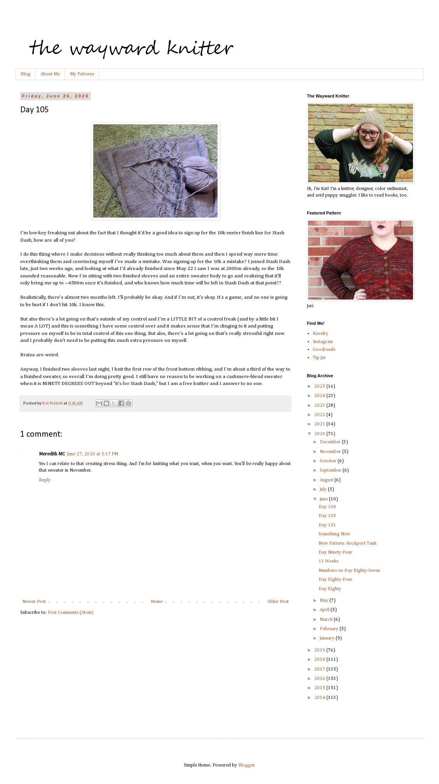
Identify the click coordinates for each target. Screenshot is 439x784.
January (328, 638)
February (330, 629)
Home (156, 601)
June (324, 499)
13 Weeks (328, 561)
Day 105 (327, 516)
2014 (320, 697)
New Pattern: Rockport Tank (347, 543)
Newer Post (34, 601)
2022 (320, 415)
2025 (320, 386)
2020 (320, 434)
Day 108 (327, 507)
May (324, 600)
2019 (320, 650)
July (324, 489)
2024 (320, 396)
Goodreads (324, 349)
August (327, 480)
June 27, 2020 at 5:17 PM (92, 454)
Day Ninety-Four (335, 552)
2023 (320, 405)
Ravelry (320, 333)
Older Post (278, 601)
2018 (320, 659)
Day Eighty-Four (335, 579)
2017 (320, 669)
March (327, 619)
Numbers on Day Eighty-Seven (349, 570)
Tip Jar (319, 357)
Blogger (246, 765)
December (331, 442)
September (331, 470)
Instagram (323, 342)
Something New (334, 534)
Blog (25, 74)
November (331, 451)
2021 (320, 424)
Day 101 (327, 525)
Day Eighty (330, 589)
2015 (320, 688)
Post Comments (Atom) (71, 612)
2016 (320, 678)
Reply (45, 480)
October (329, 461)
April (325, 610)
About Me (50, 74)
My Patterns (82, 74)
